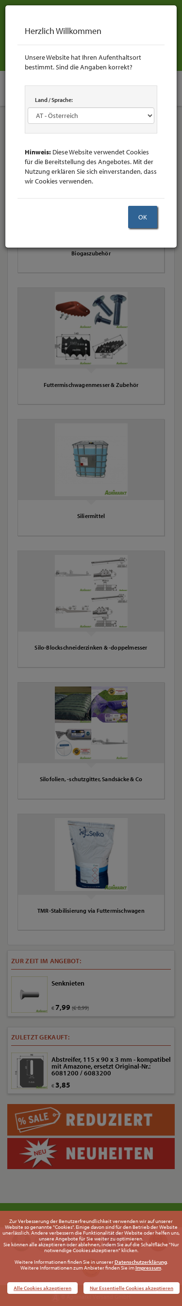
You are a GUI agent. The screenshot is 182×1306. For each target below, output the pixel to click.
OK (142, 217)
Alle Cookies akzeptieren (42, 1288)
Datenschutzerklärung (141, 1261)
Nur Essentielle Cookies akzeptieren (131, 1288)
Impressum (148, 1267)
